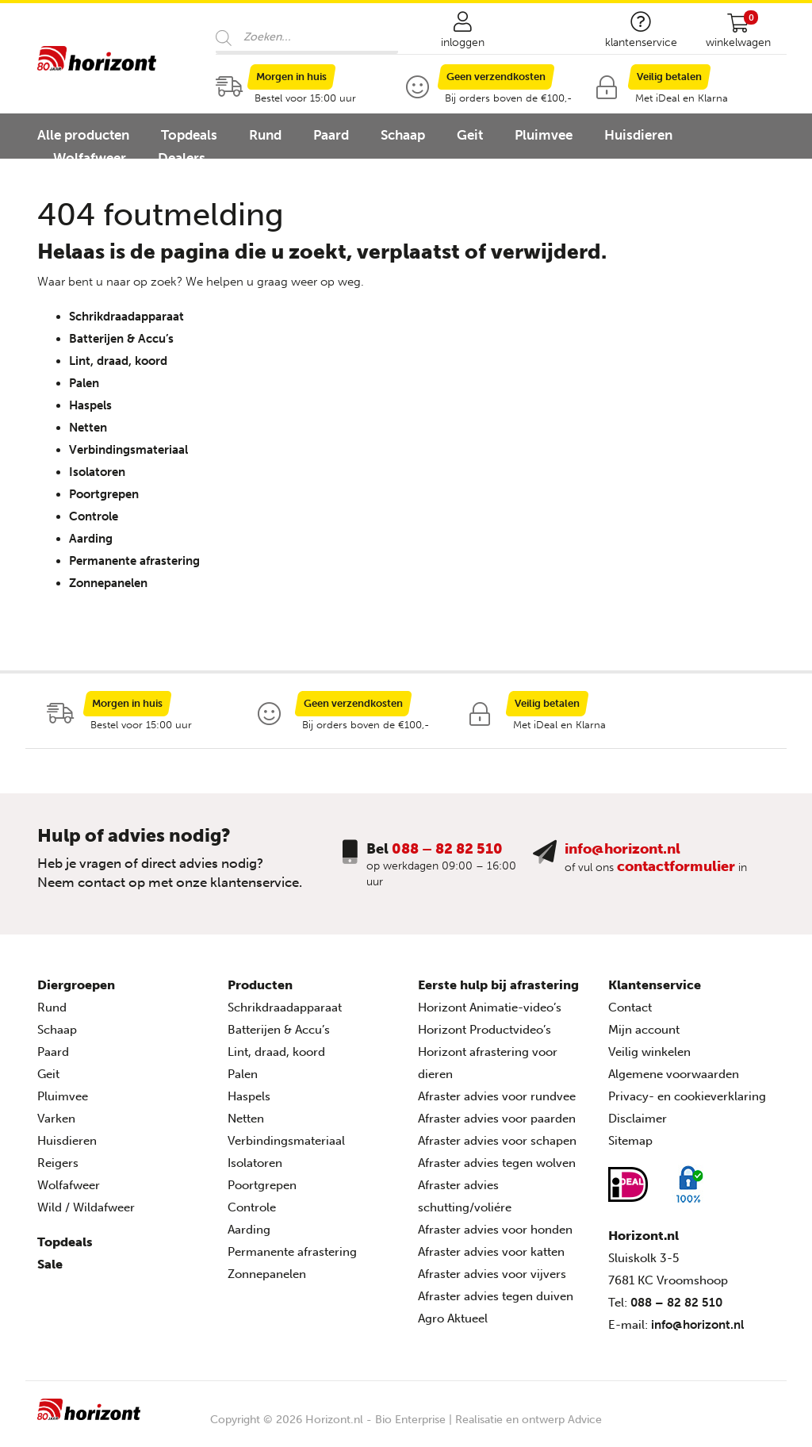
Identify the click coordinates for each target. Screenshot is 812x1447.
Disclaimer (637, 1118)
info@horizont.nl (622, 849)
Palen (84, 383)
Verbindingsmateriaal (128, 450)
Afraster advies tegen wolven (497, 1163)
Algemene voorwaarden (673, 1074)
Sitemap (630, 1141)
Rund (265, 135)
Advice (585, 1419)
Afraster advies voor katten (491, 1252)
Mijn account (644, 1030)
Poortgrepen (104, 494)
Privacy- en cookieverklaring (687, 1096)
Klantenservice (654, 984)
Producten (260, 984)
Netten (88, 427)
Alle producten (83, 135)
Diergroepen (76, 984)
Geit (470, 135)
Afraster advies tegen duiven (495, 1296)
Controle (93, 516)
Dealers (181, 158)
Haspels (90, 405)
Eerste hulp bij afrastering (498, 984)
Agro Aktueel (453, 1318)
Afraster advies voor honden (495, 1229)
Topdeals (189, 135)
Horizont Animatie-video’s (489, 1007)
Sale (50, 1264)
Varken (56, 1118)
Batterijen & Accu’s (121, 339)
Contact (630, 1007)
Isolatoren (97, 472)
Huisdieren (638, 135)
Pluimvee (544, 135)
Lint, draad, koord (118, 361)
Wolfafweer (89, 158)
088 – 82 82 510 (447, 849)
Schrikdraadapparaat (126, 316)
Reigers (58, 1163)
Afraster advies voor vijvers (492, 1274)
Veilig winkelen (649, 1052)
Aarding (91, 539)
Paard (331, 135)
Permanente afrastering (134, 561)
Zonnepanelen (108, 583)
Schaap (403, 135)
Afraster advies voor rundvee (497, 1096)
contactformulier (676, 866)
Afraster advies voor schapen (497, 1141)
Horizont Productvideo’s (484, 1030)
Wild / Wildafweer (86, 1207)
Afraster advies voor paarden (497, 1118)
